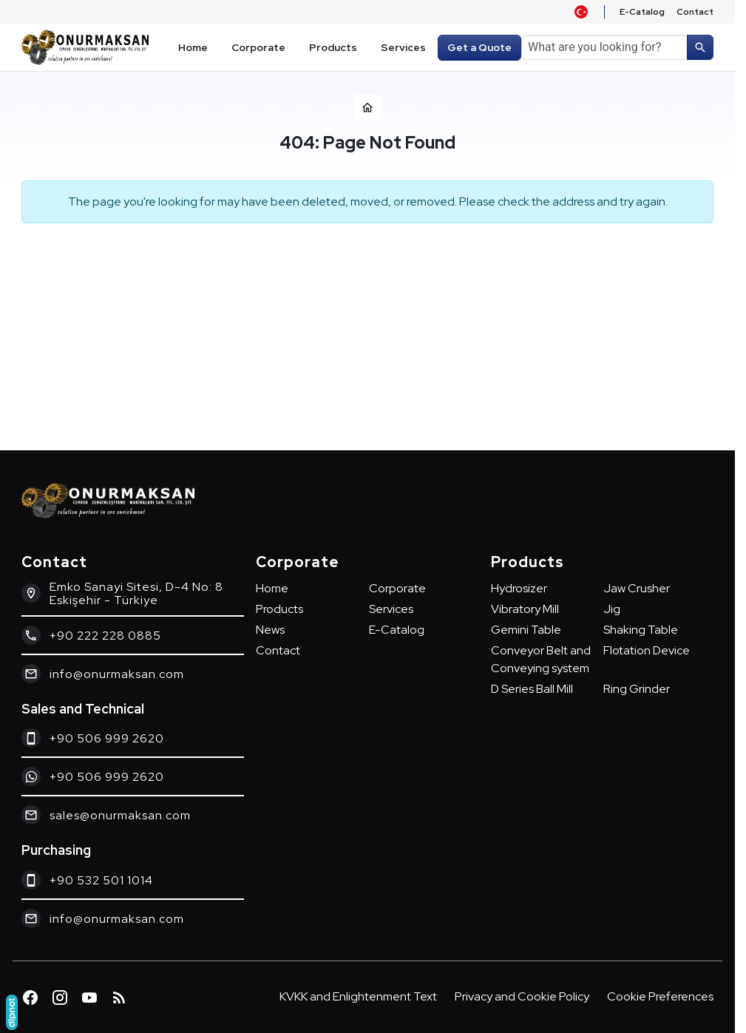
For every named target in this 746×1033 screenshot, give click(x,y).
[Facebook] (30, 997)
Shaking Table (640, 629)
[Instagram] (60, 997)
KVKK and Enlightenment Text (358, 996)
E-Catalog (396, 629)
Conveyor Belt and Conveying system (541, 659)
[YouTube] (89, 997)
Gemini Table (526, 629)
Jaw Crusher (636, 588)
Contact (278, 650)
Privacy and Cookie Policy (522, 996)
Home (272, 588)
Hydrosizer (519, 588)
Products (279, 609)
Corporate (397, 588)
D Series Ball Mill (532, 689)
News (270, 629)
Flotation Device (646, 650)
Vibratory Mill (525, 609)
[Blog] (119, 997)
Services (391, 609)
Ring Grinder (636, 689)
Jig (611, 609)
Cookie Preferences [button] (660, 996)
